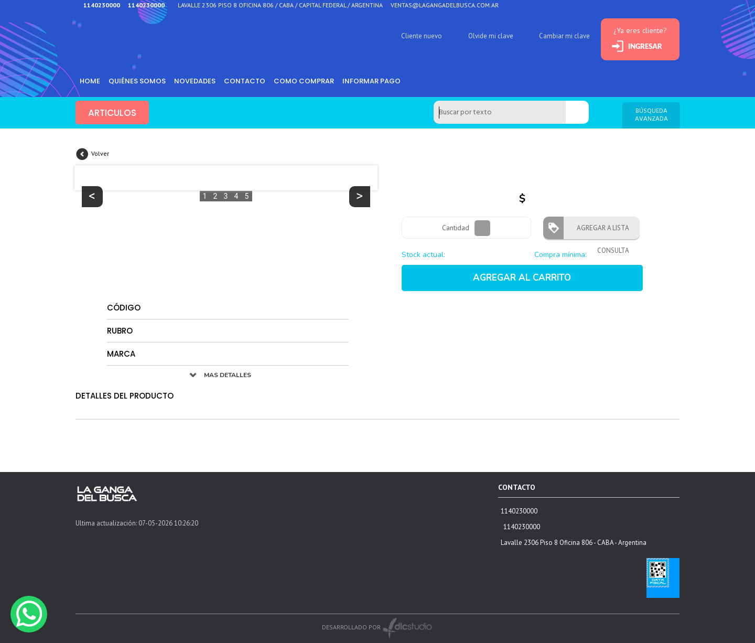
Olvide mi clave (490, 35)
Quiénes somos (137, 81)
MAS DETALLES (227, 375)
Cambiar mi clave (564, 35)
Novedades (194, 81)
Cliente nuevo (421, 35)
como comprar (304, 81)
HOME (90, 81)
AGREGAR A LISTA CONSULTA (599, 231)
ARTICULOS (112, 112)
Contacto (244, 81)
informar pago (371, 81)
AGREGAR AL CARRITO (522, 278)
